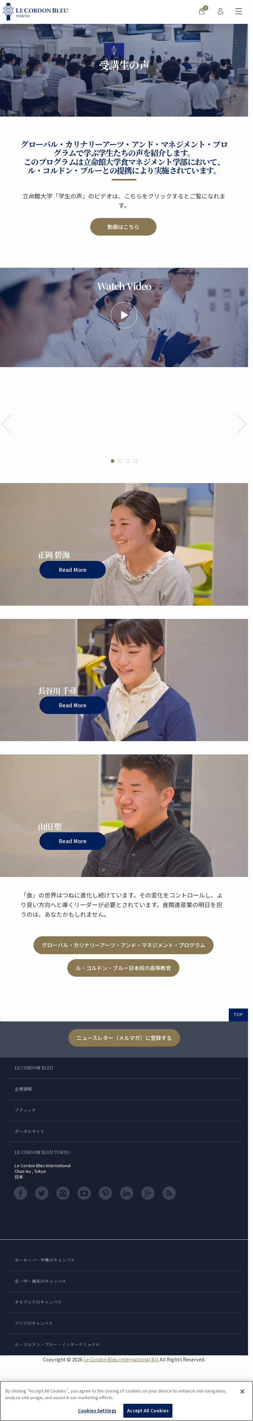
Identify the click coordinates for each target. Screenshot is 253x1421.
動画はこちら (123, 227)
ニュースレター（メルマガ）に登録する (124, 1038)
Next (241, 424)
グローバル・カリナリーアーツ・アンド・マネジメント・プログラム (123, 945)
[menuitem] (201, 12)
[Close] (242, 1391)
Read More (73, 570)
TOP (238, 1014)
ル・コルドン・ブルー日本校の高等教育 (123, 968)
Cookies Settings (97, 1410)
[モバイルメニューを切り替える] (238, 12)
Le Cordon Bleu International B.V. (121, 1359)
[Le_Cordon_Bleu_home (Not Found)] (37, 12)
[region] (126, 1401)
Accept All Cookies (147, 1410)
